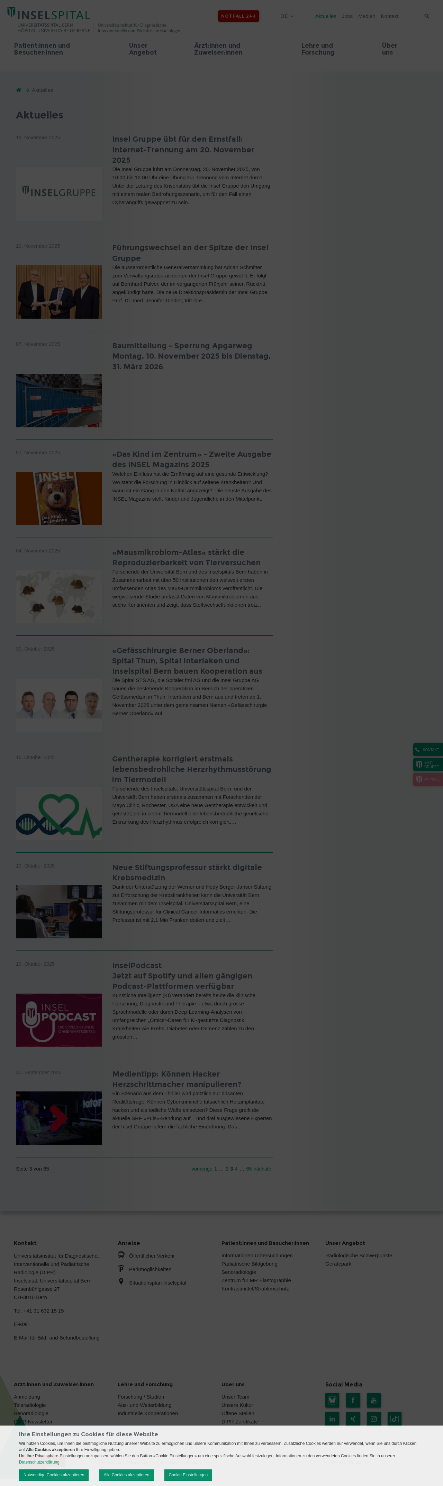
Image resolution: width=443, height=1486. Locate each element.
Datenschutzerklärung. (40, 1462)
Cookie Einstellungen (188, 1475)
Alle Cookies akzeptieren (126, 1475)
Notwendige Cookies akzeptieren (54, 1475)
